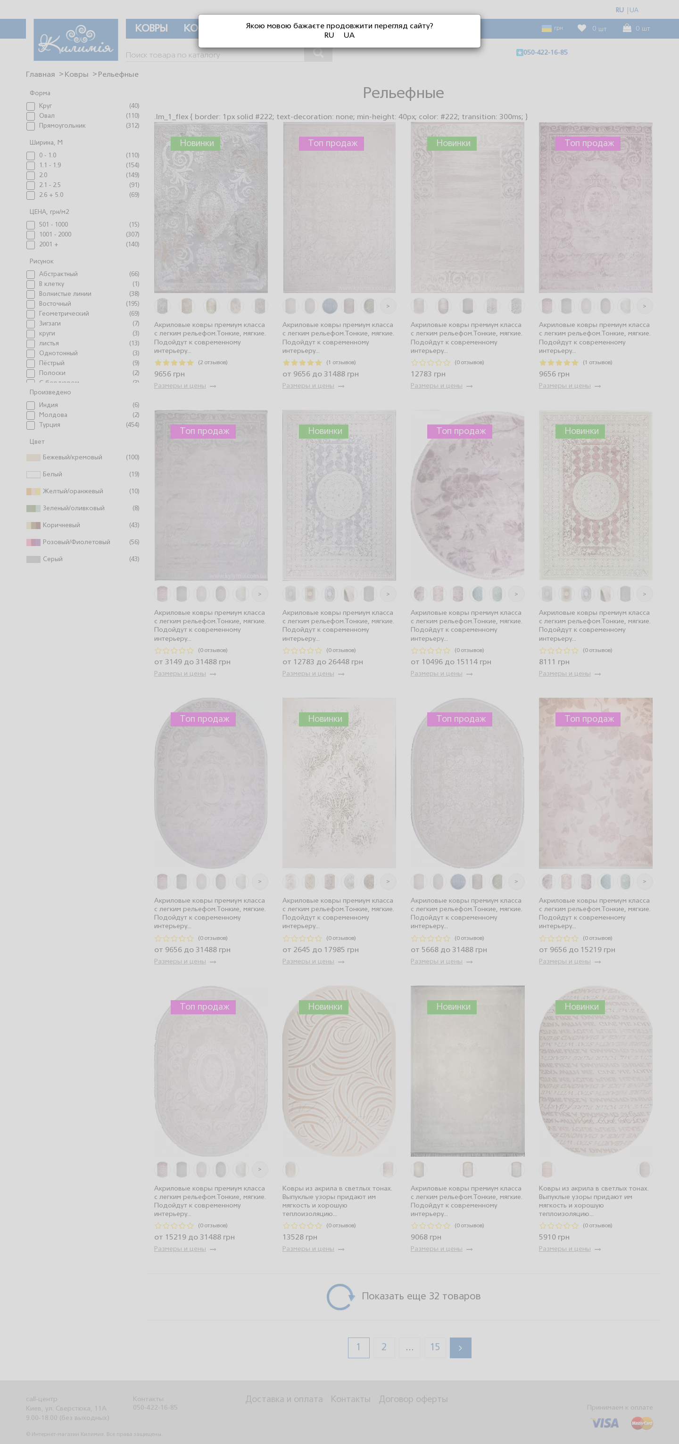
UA (349, 36)
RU (329, 36)
